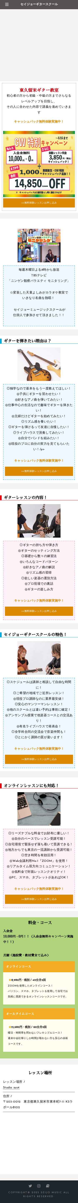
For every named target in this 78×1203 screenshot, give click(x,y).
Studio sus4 (11, 1087)
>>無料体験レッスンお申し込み (39, 203)
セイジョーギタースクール (39, 4)
